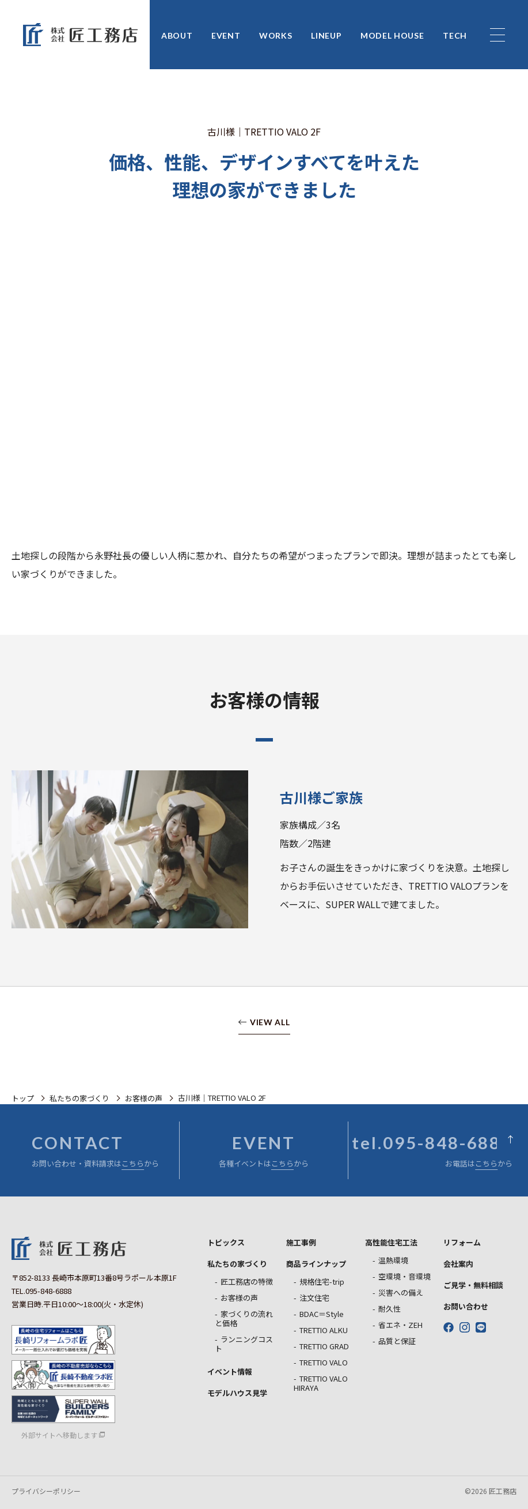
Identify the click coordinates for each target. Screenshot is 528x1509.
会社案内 (458, 1263)
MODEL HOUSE (392, 36)
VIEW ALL (270, 1022)
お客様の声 (143, 1098)
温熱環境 (393, 1260)
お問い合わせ (465, 1306)
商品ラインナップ (316, 1263)
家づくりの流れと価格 (244, 1318)
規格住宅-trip (321, 1281)
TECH (455, 36)
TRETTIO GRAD (324, 1346)
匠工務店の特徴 (247, 1281)
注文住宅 (314, 1297)
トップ (23, 1098)
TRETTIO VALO (323, 1362)
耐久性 (389, 1308)
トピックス (226, 1242)
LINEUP (326, 36)
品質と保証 (397, 1340)
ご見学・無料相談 (473, 1285)
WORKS (276, 36)
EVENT (226, 36)
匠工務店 (69, 1248)
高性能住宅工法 (391, 1242)
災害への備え (400, 1292)
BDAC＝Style (321, 1313)
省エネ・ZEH (400, 1324)
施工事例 (301, 1242)
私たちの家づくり (79, 1098)
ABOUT (177, 36)
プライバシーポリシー (46, 1491)
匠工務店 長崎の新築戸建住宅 (80, 34)
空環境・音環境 (404, 1276)
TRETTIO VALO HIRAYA (321, 1383)
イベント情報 (229, 1371)
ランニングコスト (244, 1344)
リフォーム (462, 1242)
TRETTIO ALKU (323, 1329)
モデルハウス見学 (237, 1392)
